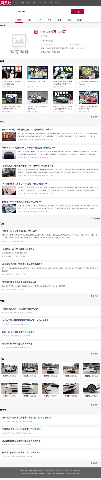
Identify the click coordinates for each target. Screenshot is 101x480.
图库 (50, 3)
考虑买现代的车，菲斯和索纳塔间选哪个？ (22, 264)
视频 (22, 3)
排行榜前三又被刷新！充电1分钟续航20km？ (62, 83)
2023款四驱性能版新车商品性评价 (21, 441)
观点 (45, 3)
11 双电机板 (9, 376)
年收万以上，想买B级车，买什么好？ (20, 231)
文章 (39, 20)
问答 (49, 20)
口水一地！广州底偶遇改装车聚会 (18, 332)
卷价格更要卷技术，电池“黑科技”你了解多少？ (27, 417)
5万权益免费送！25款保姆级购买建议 (12, 83)
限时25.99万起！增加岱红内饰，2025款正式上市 (27, 129)
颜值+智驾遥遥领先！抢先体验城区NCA (12, 108)
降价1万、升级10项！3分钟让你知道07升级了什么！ (62, 108)
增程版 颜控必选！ (37, 81)
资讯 (56, 3)
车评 (17, 3)
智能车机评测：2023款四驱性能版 (21, 429)
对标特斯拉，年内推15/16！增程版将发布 (27, 166)
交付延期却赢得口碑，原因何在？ (21, 452)
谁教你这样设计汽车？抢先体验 (36, 108)
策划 (39, 3)
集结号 (80, 20)
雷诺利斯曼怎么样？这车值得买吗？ (19, 282)
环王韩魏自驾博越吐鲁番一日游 (17, 344)
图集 (70, 20)
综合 (19, 20)
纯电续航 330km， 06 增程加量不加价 (88, 108)
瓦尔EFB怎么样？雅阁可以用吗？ (18, 249)
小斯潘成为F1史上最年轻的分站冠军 (20, 309)
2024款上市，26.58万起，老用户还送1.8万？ (26, 184)
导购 (34, 3)
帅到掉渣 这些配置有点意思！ (88, 83)
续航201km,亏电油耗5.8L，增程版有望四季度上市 (28, 148)
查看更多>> (95, 117)
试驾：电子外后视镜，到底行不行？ (22, 202)
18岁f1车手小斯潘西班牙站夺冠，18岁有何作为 (25, 320)
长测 (28, 3)
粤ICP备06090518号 (58, 473)
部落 (59, 20)
